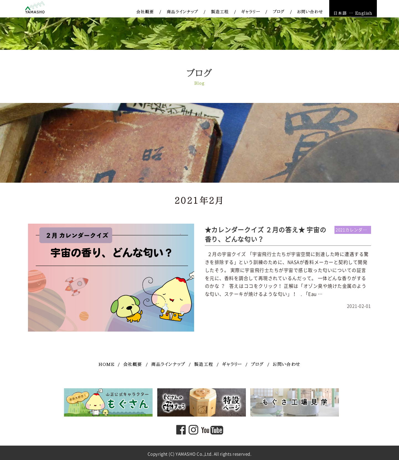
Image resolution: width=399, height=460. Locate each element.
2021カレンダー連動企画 (353, 230)
